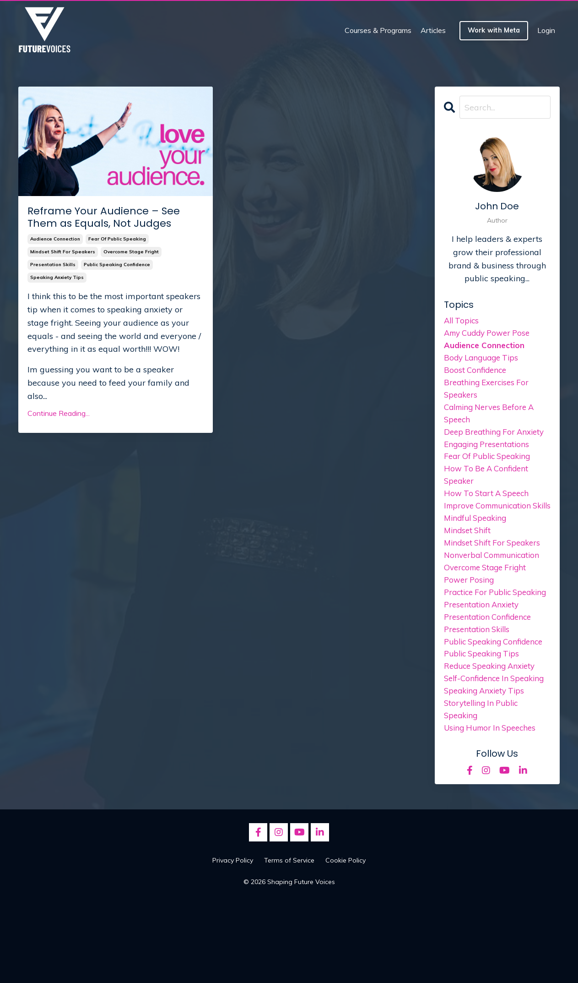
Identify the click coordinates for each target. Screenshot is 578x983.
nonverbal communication (495, 585)
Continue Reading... (58, 413)
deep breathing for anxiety (497, 440)
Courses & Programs (378, 30)
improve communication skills (491, 526)
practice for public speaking (480, 631)
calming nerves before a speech (493, 420)
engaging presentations (489, 453)
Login (546, 30)
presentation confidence (490, 664)
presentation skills (53, 265)
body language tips (484, 360)
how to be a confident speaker (488, 486)
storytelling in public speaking (484, 790)
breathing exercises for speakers (489, 394)
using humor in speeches (493, 809)
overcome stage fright (131, 252)
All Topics (462, 321)
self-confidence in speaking (478, 750)
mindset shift (469, 558)
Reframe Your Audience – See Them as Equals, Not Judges (103, 217)
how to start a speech (489, 506)
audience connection (55, 239)
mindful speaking (478, 545)
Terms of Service (289, 942)
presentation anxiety (484, 651)
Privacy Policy (232, 942)
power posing (470, 611)
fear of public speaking (117, 239)
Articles (433, 30)
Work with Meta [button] (494, 30)
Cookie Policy (345, 942)
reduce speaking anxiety (493, 730)
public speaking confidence (117, 265)
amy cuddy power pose (491, 334)
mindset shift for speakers (62, 252)
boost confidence (476, 374)
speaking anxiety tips (57, 277)
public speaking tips (484, 717)
